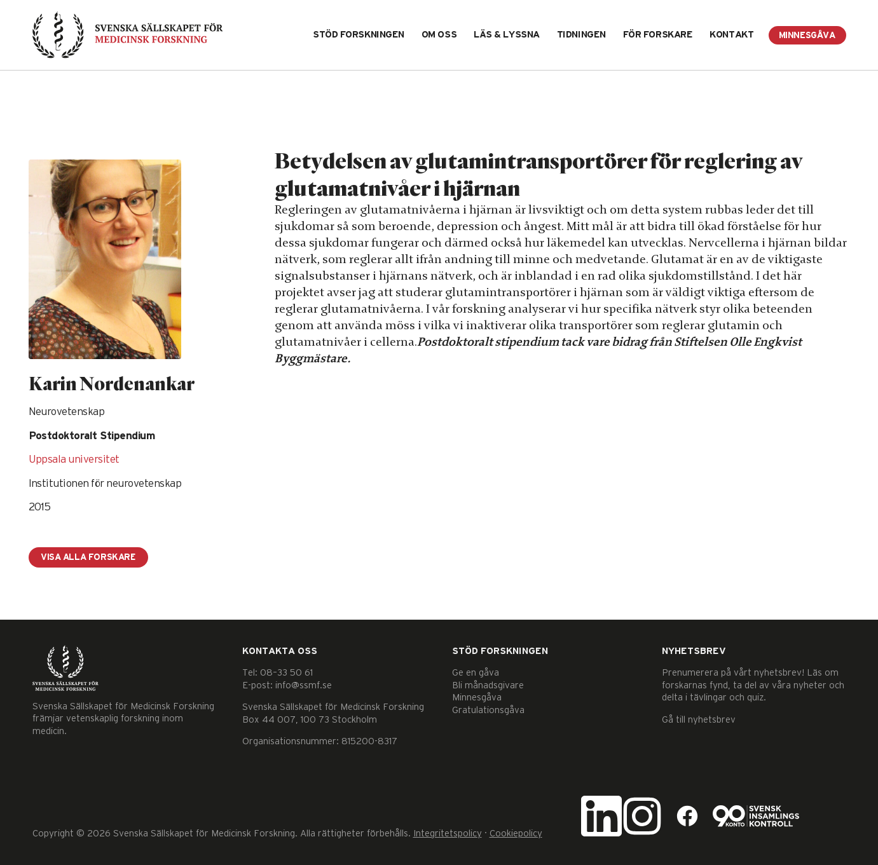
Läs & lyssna (507, 34)
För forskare (658, 34)
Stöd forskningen (358, 34)
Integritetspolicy (447, 833)
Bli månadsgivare (488, 685)
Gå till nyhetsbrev (699, 720)
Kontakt (731, 34)
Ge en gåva (475, 673)
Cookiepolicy (516, 833)
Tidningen (581, 34)
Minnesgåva (807, 35)
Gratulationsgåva (488, 710)
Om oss (439, 34)
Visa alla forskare (90, 558)
